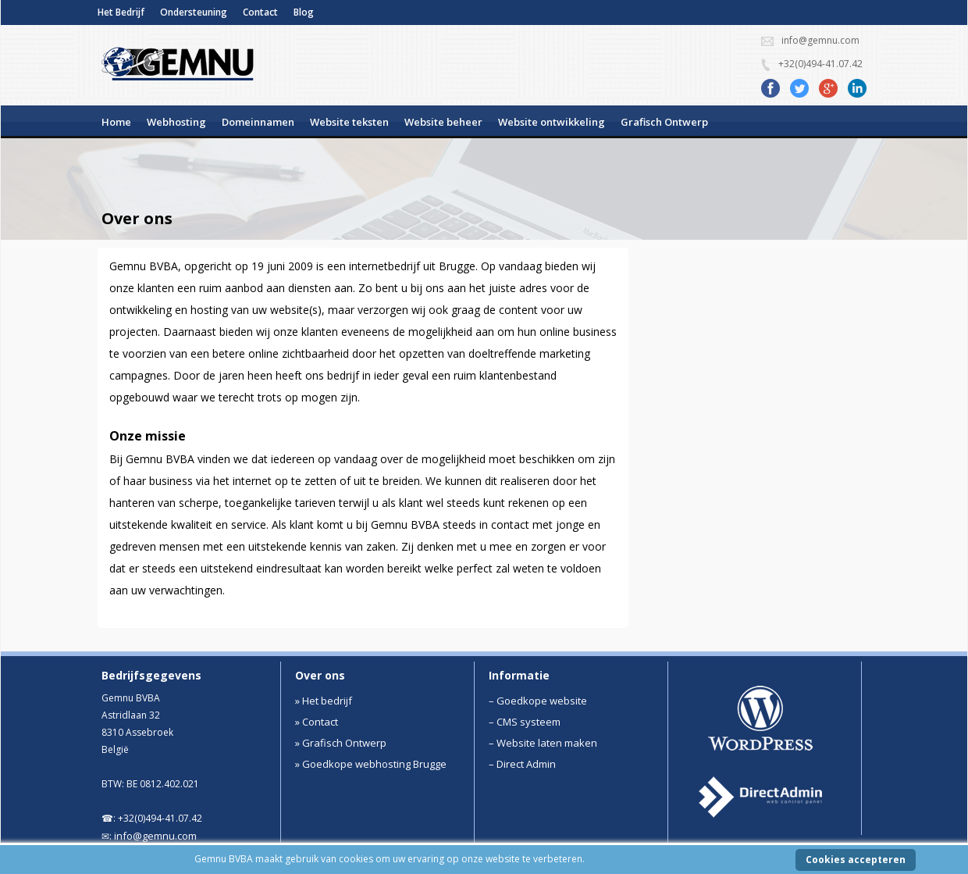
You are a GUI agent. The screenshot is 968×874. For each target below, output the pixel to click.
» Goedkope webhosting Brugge (371, 764)
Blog (304, 12)
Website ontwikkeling (551, 122)
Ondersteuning (193, 12)
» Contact (316, 722)
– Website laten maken (543, 743)
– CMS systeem (525, 722)
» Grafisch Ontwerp (340, 743)
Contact (260, 12)
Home (116, 122)
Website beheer (443, 122)
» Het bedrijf (323, 701)
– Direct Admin (522, 764)
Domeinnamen (258, 122)
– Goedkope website (538, 701)
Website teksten (349, 122)
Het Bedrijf (121, 12)
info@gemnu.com (155, 836)
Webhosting (176, 122)
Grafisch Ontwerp (664, 122)
